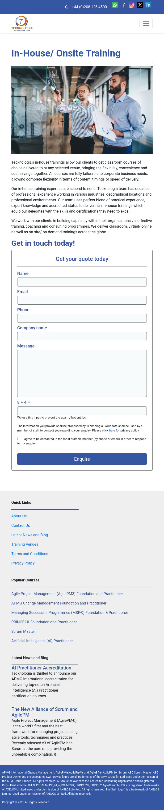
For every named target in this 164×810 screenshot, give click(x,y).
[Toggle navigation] (146, 23)
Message (25, 345)
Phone (23, 309)
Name (23, 273)
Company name (32, 327)
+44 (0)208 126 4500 (83, 6)
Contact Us (20, 525)
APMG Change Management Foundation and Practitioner (58, 603)
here (112, 430)
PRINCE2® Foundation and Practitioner (44, 622)
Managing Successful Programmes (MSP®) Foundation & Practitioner (69, 612)
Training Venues (24, 544)
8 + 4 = (23, 402)
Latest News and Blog (29, 535)
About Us (19, 516)
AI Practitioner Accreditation (41, 668)
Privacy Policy (23, 563)
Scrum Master (23, 631)
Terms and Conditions (29, 554)
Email (22, 291)
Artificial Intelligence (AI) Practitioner (42, 641)
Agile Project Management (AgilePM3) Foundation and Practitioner (67, 594)
